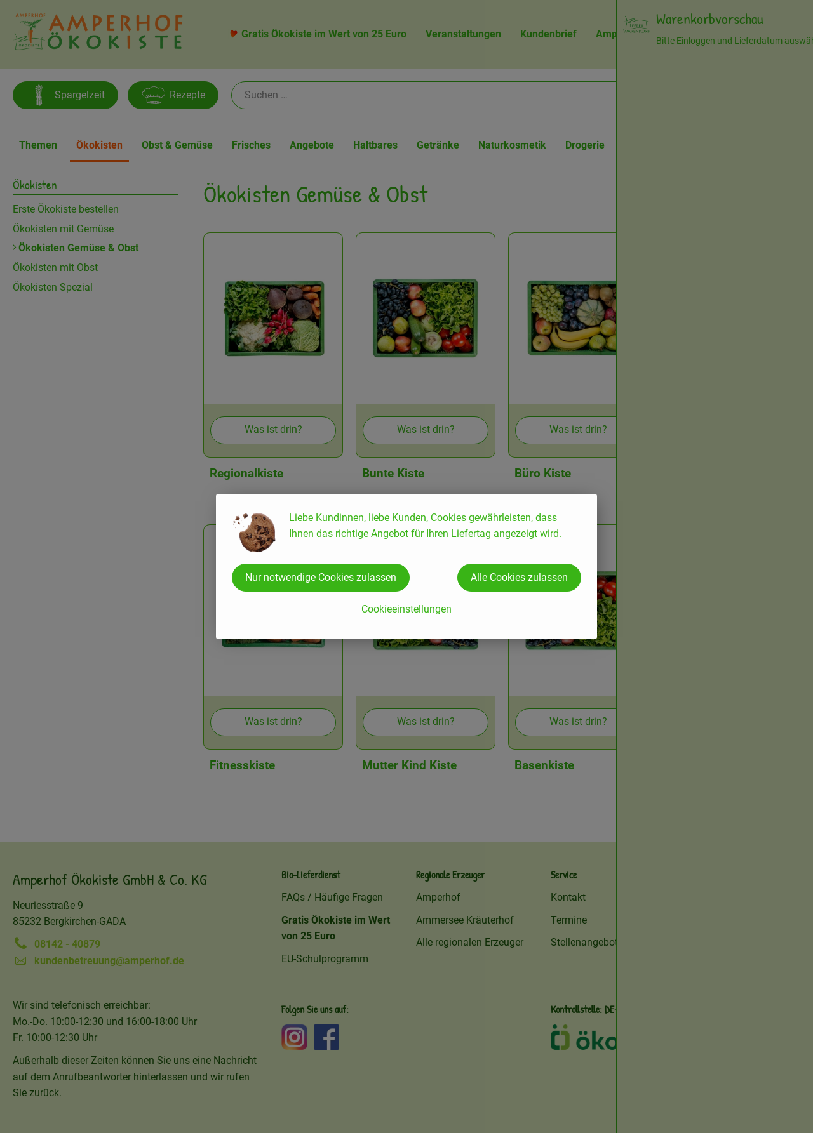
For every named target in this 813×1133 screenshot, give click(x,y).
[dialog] (406, 566)
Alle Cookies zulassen (519, 577)
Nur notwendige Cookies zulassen (320, 577)
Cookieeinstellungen (406, 609)
